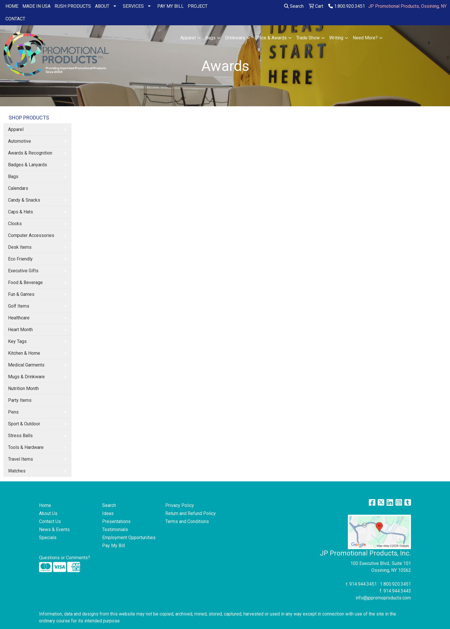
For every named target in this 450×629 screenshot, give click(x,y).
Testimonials (115, 529)
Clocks (15, 223)
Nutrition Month (23, 388)
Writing (336, 37)
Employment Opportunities (129, 537)
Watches (17, 471)
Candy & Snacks (24, 200)
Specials (48, 537)
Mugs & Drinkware (26, 376)
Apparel (188, 37)
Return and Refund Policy (190, 513)
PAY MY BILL (170, 6)
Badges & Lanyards (27, 164)
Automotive (19, 141)
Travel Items (20, 459)
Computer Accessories (31, 235)
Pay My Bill (113, 545)
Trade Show (308, 37)
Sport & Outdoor (24, 424)
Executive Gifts (23, 270)
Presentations (116, 521)
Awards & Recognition (30, 153)
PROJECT (197, 6)
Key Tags (17, 341)
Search (294, 6)
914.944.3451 (363, 584)
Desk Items (20, 247)
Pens (13, 412)
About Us (48, 513)
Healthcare (19, 318)
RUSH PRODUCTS (73, 6)
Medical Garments (26, 365)
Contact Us (50, 521)
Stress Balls (20, 435)
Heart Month (20, 329)
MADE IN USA (36, 6)
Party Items (20, 400)
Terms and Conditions (187, 521)
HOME (11, 6)
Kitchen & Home (24, 353)
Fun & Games (21, 294)
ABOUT (102, 6)
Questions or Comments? (64, 557)
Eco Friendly (20, 259)
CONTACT (15, 19)
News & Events (54, 529)
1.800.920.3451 (346, 6)
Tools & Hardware (26, 447)
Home (45, 505)
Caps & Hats (20, 212)
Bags (210, 37)
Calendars (18, 188)
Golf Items (18, 306)
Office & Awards (271, 37)
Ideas (108, 513)
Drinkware (235, 37)
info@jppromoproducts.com (383, 598)
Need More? (365, 37)
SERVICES (133, 6)
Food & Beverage (25, 282)
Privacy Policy (179, 505)
